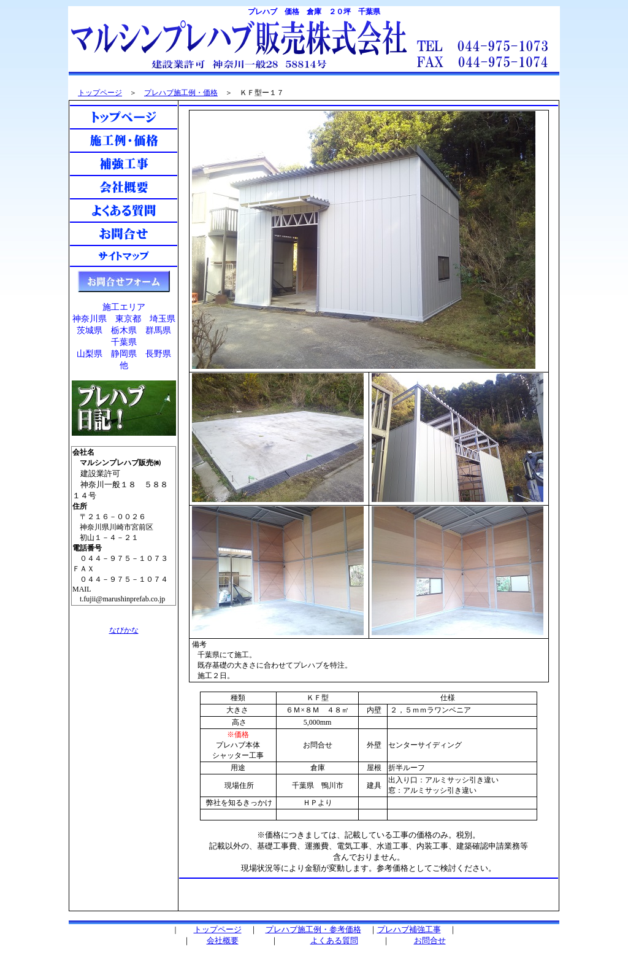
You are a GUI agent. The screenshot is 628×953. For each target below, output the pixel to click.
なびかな (124, 630)
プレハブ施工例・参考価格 (313, 929)
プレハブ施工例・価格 (181, 92)
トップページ (100, 92)
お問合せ (430, 940)
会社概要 (223, 940)
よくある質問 (334, 940)
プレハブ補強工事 (409, 929)
